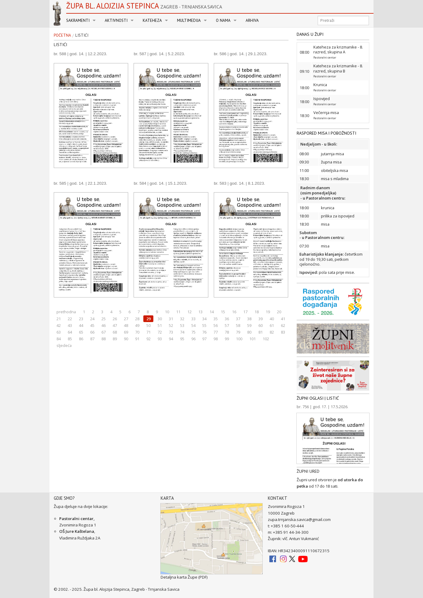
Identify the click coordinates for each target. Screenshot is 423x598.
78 (227, 332)
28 (137, 318)
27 (126, 318)
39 (260, 318)
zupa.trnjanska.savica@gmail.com (299, 519)
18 (256, 311)
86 (81, 338)
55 (204, 325)
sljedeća (64, 345)
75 (193, 332)
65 (81, 332)
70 (137, 332)
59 (249, 325)
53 (182, 325)
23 (81, 318)
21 (58, 318)
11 (178, 311)
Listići (81, 35)
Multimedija (189, 20)
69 (126, 332)
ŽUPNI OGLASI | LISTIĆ (318, 398)
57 (227, 325)
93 (160, 338)
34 (204, 318)
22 (70, 318)
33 (193, 318)
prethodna (66, 311)
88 (103, 338)
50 (148, 325)
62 (283, 325)
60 (260, 325)
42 (58, 325)
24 (92, 318)
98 (215, 338)
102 (266, 338)
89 (115, 338)
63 (58, 332)
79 (238, 332)
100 (239, 338)
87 (92, 338)
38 (249, 318)
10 (167, 311)
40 (272, 318)
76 (204, 332)
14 (212, 311)
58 (238, 325)
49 (137, 325)
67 (103, 332)
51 (160, 325)
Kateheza (152, 20)
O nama (223, 20)
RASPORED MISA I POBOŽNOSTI (326, 133)
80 (249, 332)
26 (115, 318)
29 (148, 318)
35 (215, 318)
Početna (62, 35)
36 (227, 318)
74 (182, 332)
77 (215, 332)
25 (103, 318)
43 (70, 325)
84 (58, 338)
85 (70, 338)
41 (283, 318)
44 (81, 325)
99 (227, 338)
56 (215, 325)
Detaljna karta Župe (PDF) (184, 577)
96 (193, 338)
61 (272, 325)
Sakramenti (78, 20)
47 (115, 325)
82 (272, 332)
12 (189, 311)
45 (92, 325)
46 (103, 325)
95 (182, 338)
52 (171, 325)
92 (148, 338)
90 (126, 338)
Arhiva (252, 20)
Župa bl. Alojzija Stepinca (144, 6)
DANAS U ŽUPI (310, 34)
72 (160, 332)
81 (260, 332)
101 (252, 338)
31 (171, 318)
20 (279, 311)
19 (268, 311)
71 (148, 332)
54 (193, 325)
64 (70, 332)
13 (200, 311)
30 (160, 318)
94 (171, 338)
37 (238, 318)
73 (171, 332)
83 (283, 332)
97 (204, 338)
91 (137, 338)
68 (115, 332)
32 (182, 318)
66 (92, 332)
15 (223, 311)
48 (126, 325)
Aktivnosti (116, 20)
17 (245, 311)
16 (234, 311)
